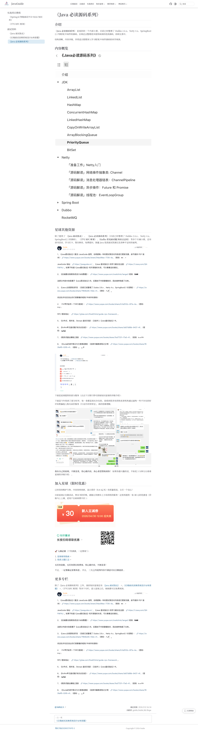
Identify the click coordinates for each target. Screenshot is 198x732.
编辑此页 (59, 707)
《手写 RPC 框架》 (17, 24)
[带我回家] (14, 3)
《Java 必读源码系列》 (19, 41)
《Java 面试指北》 (17, 33)
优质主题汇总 (63, 559)
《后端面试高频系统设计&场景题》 (25, 37)
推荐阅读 (112, 4)
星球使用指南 (63, 556)
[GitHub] (171, 4)
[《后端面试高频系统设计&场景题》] (103, 719)
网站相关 (123, 4)
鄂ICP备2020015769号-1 (65, 728)
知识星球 (100, 4)
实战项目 (90, 4)
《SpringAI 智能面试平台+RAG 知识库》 (25, 18)
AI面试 (82, 4)
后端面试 (73, 4)
